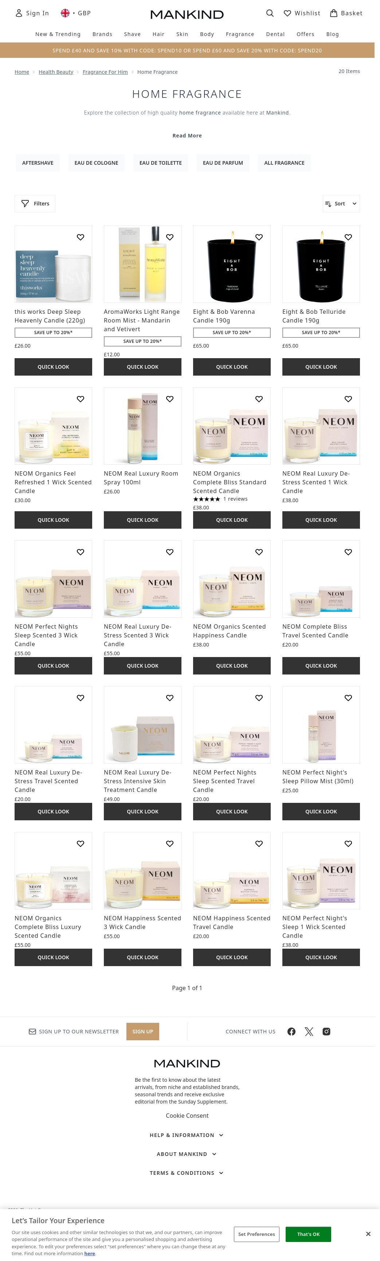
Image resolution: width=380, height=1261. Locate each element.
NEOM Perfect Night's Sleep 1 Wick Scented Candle (315, 927)
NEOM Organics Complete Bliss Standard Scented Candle (230, 482)
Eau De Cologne (96, 162)
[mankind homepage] (187, 14)
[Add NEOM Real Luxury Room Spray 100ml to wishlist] (170, 399)
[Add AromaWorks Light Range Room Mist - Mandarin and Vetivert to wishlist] (170, 237)
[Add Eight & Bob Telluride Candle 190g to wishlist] (348, 237)
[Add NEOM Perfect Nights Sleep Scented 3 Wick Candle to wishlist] (80, 552)
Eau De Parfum (223, 162)
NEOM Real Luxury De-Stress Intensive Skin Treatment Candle (138, 781)
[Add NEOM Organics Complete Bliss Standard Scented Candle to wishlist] (259, 399)
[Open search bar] (270, 13)
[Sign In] (32, 13)
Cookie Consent (187, 1116)
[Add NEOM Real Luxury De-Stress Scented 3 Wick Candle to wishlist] (170, 552)
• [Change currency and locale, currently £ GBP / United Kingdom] (76, 13)
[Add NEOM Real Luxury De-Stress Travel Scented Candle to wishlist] (80, 697)
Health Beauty (56, 71)
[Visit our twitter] (309, 1031)
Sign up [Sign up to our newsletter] (143, 1031)
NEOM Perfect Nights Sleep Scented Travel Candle (224, 781)
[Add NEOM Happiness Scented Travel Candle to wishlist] (259, 843)
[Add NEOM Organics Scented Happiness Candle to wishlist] (259, 552)
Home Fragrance (187, 93)
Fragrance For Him (105, 71)
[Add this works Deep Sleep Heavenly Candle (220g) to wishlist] (80, 237)
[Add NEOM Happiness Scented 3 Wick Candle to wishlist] (170, 843)
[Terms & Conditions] (187, 1173)
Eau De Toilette (161, 162)
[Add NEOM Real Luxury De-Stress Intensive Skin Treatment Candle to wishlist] (170, 697)
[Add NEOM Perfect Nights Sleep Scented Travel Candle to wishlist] (259, 697)
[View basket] (346, 13)
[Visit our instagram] (326, 1031)
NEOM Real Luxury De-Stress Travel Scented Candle (48, 781)
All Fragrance (284, 162)
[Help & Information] (187, 1135)
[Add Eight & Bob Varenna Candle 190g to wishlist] (259, 237)
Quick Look (53, 366)
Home (22, 71)
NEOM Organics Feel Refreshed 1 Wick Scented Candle (53, 482)
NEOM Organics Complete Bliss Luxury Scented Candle (48, 927)
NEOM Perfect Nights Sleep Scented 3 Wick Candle (46, 635)
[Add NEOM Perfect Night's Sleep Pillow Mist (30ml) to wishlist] (348, 697)
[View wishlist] (302, 13)
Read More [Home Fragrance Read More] (187, 135)
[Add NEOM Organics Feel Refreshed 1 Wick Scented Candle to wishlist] (80, 399)
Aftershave (38, 162)
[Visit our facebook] (291, 1031)
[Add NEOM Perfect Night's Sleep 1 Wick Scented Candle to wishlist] (348, 843)
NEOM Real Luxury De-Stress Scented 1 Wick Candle (316, 482)
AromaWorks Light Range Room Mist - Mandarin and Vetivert (142, 320)
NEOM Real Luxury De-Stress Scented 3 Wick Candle (138, 635)
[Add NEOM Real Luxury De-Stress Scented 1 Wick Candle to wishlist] (348, 399)
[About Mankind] (187, 1154)
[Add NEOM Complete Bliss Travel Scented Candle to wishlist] (348, 552)
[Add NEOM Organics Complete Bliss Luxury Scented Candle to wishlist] (80, 843)
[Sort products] (341, 203)
